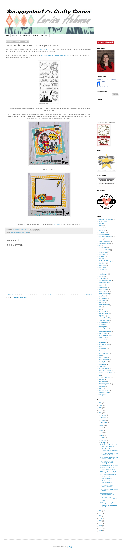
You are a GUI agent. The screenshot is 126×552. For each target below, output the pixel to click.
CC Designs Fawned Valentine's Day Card (107, 493)
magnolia (101, 302)
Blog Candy (102, 230)
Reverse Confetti (103, 340)
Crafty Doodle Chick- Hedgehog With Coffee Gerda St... (109, 445)
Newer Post (9, 294)
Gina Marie (102, 269)
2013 (100, 521)
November (103, 417)
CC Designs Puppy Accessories (109, 465)
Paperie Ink (102, 324)
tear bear (101, 379)
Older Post (89, 294)
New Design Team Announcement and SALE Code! (108, 499)
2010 (100, 528)
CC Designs (102, 232)
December (103, 415)
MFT (30, 232)
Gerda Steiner (103, 267)
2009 (100, 531)
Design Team (25, 232)
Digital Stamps (103, 254)
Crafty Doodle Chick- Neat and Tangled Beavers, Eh (109, 457)
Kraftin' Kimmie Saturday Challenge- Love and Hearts (109, 449)
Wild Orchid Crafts (104, 392)
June (102, 430)
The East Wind (103, 381)
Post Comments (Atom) (20, 297)
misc (100, 309)
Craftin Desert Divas (104, 241)
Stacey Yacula (103, 357)
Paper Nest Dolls (103, 322)
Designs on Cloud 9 (104, 250)
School (101, 346)
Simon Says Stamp (104, 353)
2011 (100, 526)
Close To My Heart (104, 234)
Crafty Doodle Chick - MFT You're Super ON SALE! (107, 468)
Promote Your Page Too (103, 86)
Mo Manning (102, 311)
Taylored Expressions (105, 377)
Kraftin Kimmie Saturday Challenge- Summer (107, 462)
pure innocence (103, 333)
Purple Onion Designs (105, 335)
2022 (100, 403)
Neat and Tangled (104, 318)
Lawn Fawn (102, 296)
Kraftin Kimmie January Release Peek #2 (107, 485)
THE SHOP (57, 224)
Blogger (70, 547)
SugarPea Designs (104, 368)
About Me (14, 35)
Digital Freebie (103, 252)
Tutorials (35, 35)
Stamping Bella (103, 362)
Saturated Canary (104, 344)
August (102, 425)
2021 (100, 405)
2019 (100, 410)
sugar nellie (102, 366)
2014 (100, 518)
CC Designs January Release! (108, 503)
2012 (100, 523)
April (101, 435)
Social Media (44, 35)
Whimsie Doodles (104, 390)
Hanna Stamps (103, 278)
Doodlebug (102, 256)
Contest (101, 239)
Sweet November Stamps (106, 373)
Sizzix (100, 355)
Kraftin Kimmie (103, 289)
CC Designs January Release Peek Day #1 (108, 506)
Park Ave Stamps (103, 329)
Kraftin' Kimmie (103, 291)
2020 (100, 408)
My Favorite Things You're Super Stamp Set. (55, 55)
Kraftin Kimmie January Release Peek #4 (107, 477)
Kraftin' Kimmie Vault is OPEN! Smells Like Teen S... (109, 453)
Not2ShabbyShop (104, 320)
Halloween (102, 276)
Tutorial (101, 388)
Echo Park (101, 258)
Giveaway (101, 272)
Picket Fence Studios (105, 331)
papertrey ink (102, 326)
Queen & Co (102, 337)
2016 (100, 513)
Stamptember (102, 364)
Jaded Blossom (103, 287)
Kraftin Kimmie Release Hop (108, 474)
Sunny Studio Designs (105, 370)
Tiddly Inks (102, 386)
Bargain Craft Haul (104, 228)
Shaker (101, 351)
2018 (100, 413)
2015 (100, 516)
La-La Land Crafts (104, 294)
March (102, 437)
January (102, 443)
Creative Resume (25, 35)
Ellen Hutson (102, 263)
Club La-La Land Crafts (105, 236)
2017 (100, 511)
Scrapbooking (102, 348)
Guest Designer (103, 274)
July (101, 427)
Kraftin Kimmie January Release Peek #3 (107, 481)
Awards (101, 225)
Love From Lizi (103, 300)
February (103, 440)
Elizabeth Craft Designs (105, 261)
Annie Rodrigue (103, 221)
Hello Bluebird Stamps (105, 280)
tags (100, 375)
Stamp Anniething (104, 359)
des (100, 245)
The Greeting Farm (104, 384)
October (102, 420)
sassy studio (102, 342)
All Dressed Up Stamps (105, 219)
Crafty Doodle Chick (44, 49)
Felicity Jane (102, 265)
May (101, 432)
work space (102, 395)
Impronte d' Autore (104, 283)
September (103, 422)
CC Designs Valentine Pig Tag (108, 472)
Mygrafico (101, 316)
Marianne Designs (104, 305)
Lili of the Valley (103, 298)
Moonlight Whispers (104, 313)
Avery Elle (101, 223)
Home (7, 35)
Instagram (101, 285)
